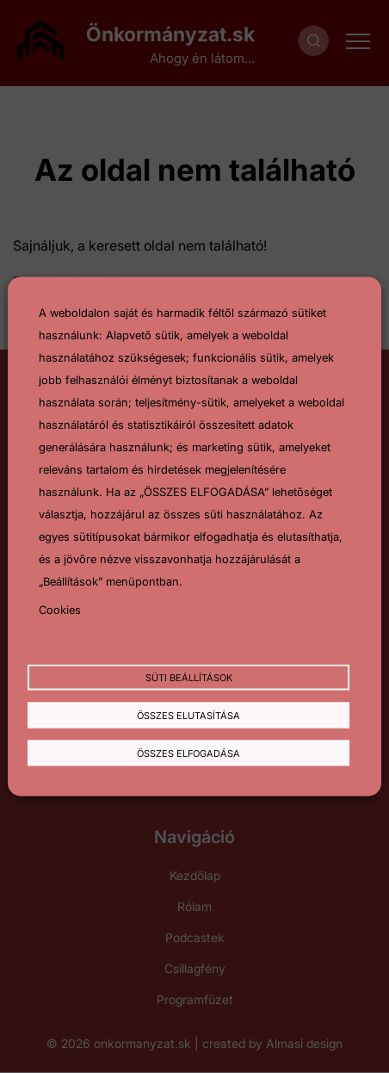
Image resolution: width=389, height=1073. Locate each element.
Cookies (60, 609)
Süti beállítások (188, 678)
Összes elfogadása (188, 753)
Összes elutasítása (188, 716)
